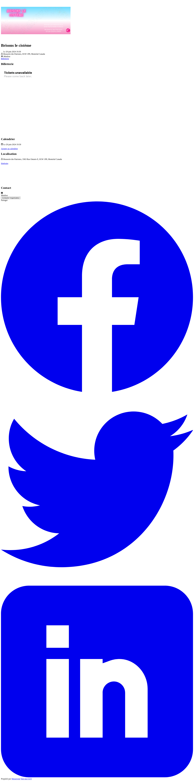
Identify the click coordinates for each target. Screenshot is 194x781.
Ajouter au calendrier (9, 149)
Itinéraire (4, 163)
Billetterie (5, 59)
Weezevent (15, 779)
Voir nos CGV (26, 779)
